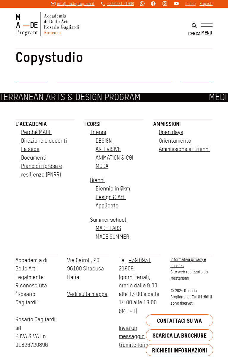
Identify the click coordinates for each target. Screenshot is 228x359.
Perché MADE (36, 132)
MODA (102, 166)
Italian (190, 3)
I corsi (92, 123)
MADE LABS (108, 228)
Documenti (34, 157)
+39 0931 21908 (120, 3)
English (206, 3)
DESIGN (104, 140)
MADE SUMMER (112, 236)
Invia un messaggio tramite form (133, 336)
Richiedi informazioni (179, 350)
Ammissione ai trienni (184, 149)
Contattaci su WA (179, 320)
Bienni (97, 180)
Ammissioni (167, 123)
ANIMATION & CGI (114, 157)
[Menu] (207, 29)
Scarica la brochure (180, 335)
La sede (30, 149)
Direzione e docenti (44, 140)
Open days (171, 132)
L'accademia (31, 123)
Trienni (98, 132)
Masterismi (179, 278)
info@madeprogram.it (75, 3)
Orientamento (175, 140)
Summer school (108, 219)
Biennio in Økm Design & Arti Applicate (113, 197)
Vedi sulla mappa (87, 294)
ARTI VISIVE (108, 149)
